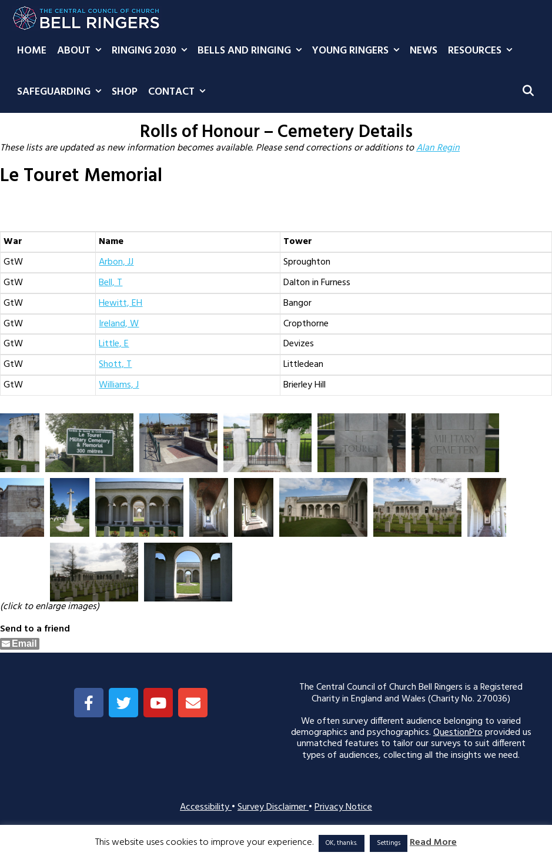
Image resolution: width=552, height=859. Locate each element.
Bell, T (110, 282)
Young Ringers (358, 51)
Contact (179, 92)
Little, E (114, 344)
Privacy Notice (343, 807)
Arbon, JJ (116, 262)
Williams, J (119, 385)
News (423, 50)
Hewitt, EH (120, 303)
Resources (482, 51)
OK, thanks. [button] (341, 843)
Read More (433, 842)
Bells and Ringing (252, 51)
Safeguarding (61, 92)
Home (31, 50)
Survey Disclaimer (273, 807)
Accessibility (206, 807)
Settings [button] (388, 843)
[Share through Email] (19, 644)
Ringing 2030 (152, 51)
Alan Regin (438, 148)
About (81, 51)
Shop (125, 92)
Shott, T (115, 364)
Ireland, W (119, 324)
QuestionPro (458, 732)
